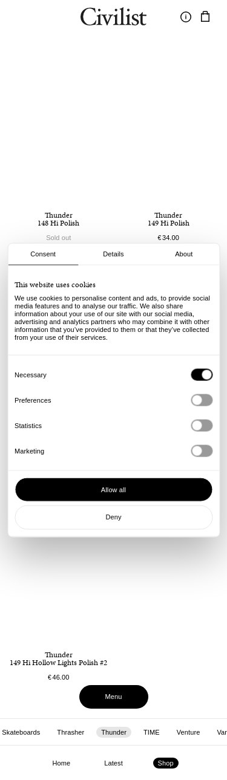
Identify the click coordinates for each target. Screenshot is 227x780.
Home (61, 763)
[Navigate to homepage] (113, 18)
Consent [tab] (43, 254)
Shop (166, 763)
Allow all (113, 489)
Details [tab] (113, 254)
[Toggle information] (186, 17)
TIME (151, 732)
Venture (188, 732)
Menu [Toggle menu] (113, 696)
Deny (113, 517)
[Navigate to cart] (205, 17)
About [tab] (183, 254)
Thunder (114, 732)
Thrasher (70, 732)
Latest (113, 763)
